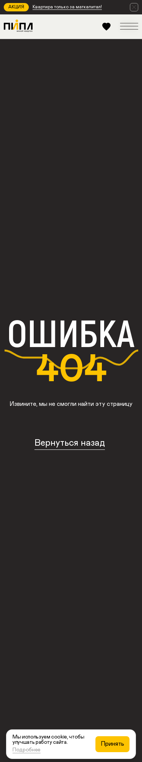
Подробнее (26, 750)
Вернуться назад (69, 443)
